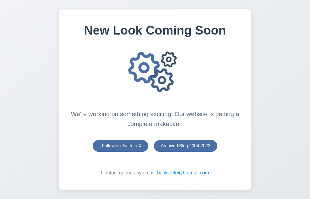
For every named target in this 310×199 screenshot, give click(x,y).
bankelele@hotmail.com (183, 173)
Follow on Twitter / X (121, 145)
